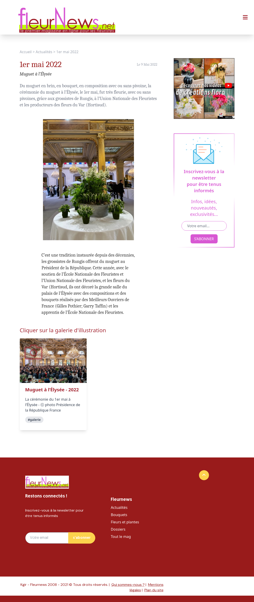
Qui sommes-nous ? (128, 584)
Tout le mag (121, 536)
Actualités (44, 51)
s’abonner (82, 538)
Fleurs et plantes (125, 522)
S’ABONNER (204, 238)
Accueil (26, 51)
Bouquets (119, 514)
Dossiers (118, 529)
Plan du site (153, 590)
